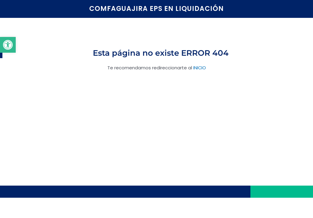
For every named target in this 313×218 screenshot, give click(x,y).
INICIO (199, 67)
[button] (8, 45)
